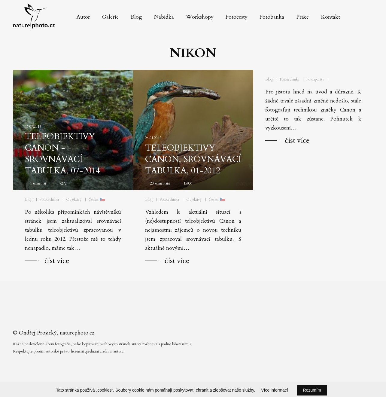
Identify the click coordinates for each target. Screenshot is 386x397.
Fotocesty (237, 17)
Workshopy (200, 17)
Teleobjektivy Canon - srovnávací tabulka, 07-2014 (62, 153)
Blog (136, 17)
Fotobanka (272, 17)
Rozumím (312, 390)
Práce (302, 17)
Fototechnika (49, 199)
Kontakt (330, 17)
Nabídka (164, 17)
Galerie (110, 17)
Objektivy (73, 199)
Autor (83, 17)
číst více (56, 261)
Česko (93, 199)
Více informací (274, 390)
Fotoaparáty (315, 79)
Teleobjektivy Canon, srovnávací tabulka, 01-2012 (193, 159)
